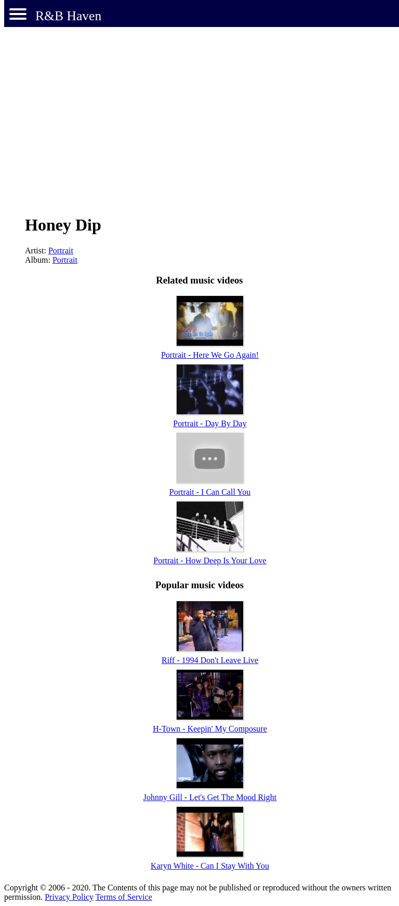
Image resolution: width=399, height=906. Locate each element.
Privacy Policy (69, 897)
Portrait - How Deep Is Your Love (209, 560)
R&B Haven (68, 15)
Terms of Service (124, 897)
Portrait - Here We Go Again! (210, 354)
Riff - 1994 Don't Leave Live (210, 660)
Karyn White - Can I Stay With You (210, 865)
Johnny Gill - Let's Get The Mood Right (209, 797)
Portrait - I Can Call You (209, 492)
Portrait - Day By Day (209, 423)
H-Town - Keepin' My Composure (210, 728)
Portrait (60, 250)
